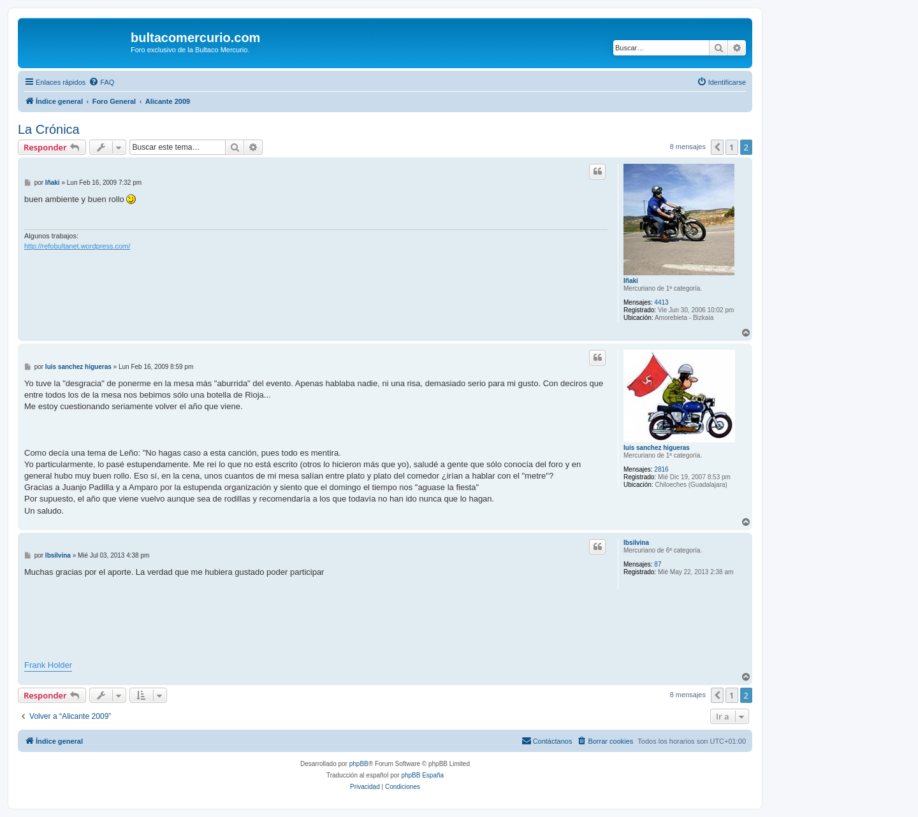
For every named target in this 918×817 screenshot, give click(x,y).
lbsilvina (636, 542)
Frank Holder (48, 665)
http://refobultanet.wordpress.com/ (77, 246)
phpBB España (422, 775)
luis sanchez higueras (656, 447)
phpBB (358, 763)
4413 (661, 302)
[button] (717, 147)
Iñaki (630, 280)
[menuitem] (101, 82)
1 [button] (731, 147)
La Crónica (49, 129)
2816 (661, 469)
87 (657, 564)
